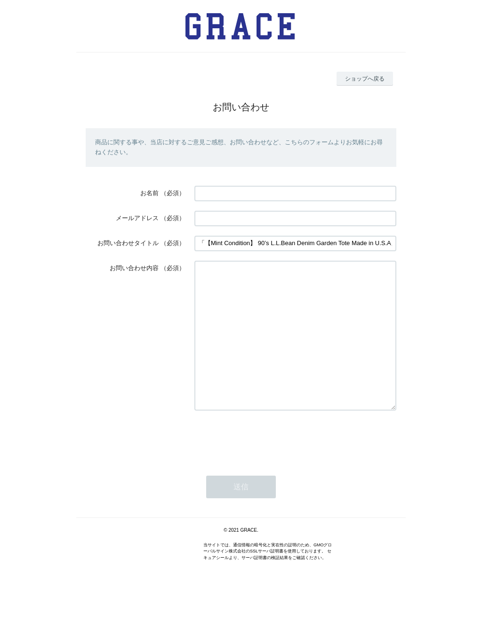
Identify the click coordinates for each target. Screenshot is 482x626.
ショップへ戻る (365, 78)
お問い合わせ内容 (134, 268)
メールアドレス (137, 218)
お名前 (149, 193)
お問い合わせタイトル (128, 243)
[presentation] (265, 466)
